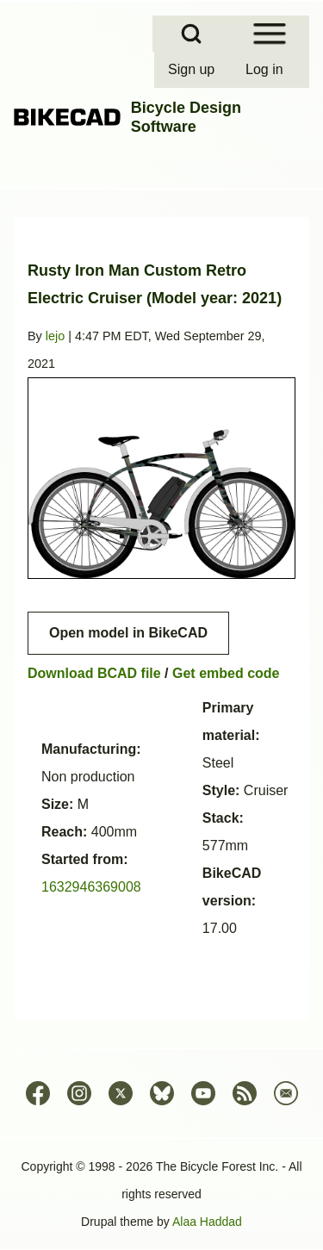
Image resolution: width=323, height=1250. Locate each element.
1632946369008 (91, 887)
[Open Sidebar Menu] (269, 34)
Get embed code (225, 673)
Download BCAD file (94, 673)
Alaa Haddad (207, 1221)
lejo (55, 336)
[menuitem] (193, 70)
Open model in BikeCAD (128, 632)
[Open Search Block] (191, 34)
